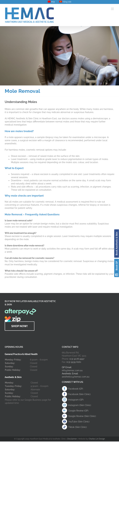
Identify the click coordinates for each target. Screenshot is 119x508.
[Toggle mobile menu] (112, 8)
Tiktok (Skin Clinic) (77, 427)
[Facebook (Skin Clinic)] (64, 394)
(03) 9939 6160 (73, 362)
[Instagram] (64, 399)
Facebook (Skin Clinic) (79, 394)
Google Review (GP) (78, 410)
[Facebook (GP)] (64, 388)
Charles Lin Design (97, 439)
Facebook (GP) (75, 388)
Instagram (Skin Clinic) (79, 405)
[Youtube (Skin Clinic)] (64, 421)
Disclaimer (72, 439)
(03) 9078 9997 (76, 359)
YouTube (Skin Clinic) (78, 421)
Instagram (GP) (76, 399)
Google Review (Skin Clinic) (82, 416)
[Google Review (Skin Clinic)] (64, 415)
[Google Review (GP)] (64, 410)
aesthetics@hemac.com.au (75, 376)
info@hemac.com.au (72, 370)
